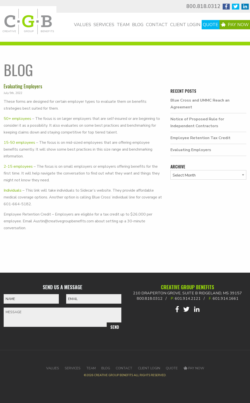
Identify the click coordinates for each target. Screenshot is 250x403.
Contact (157, 25)
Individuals (13, 190)
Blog (138, 25)
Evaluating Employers (190, 150)
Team (123, 25)
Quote (210, 25)
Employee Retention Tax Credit (200, 138)
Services (104, 25)
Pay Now (235, 25)
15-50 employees (19, 142)
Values (82, 25)
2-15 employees (18, 166)
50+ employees (17, 118)
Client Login (185, 25)
